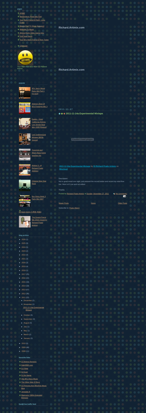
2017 (24, 274)
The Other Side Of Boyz (30, 382)
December (28, 300)
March (26, 334)
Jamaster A (25, 392)
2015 (24, 282)
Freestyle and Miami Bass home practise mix (39, 152)
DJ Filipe (24, 368)
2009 (24, 347)
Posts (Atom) (74, 208)
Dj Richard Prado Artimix (104, 166)
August (27, 323)
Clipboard (23, 46)
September (28, 319)
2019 (24, 266)
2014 (24, 286)
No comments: (121, 194)
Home (93, 203)
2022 (24, 255)
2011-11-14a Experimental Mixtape (84, 113)
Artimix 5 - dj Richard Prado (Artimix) (37, 168)
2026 (24, 239)
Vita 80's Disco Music (29, 379)
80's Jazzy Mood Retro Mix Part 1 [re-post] (38, 91)
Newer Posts (64, 203)
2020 (24, 263)
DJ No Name (26, 375)
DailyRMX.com (27, 365)
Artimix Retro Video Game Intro (32, 33)
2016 (24, 278)
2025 (24, 243)
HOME (22, 13)
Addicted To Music (27, 29)
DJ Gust (24, 372)
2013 (24, 290)
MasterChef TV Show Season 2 (32, 26)
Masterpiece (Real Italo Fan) (31, 16)
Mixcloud (63, 169)
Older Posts (122, 203)
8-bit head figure (26, 36)
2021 (24, 259)
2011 (24, 297)
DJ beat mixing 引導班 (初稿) (30, 212)
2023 (24, 251)
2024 (24, 247)
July (25, 327)
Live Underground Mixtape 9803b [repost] (39, 137)
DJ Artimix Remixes (29, 362)
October (27, 315)
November (28, 304)
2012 (24, 294)
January (27, 338)
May (26, 331)
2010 (24, 343)
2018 (24, 270)
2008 (24, 351)
